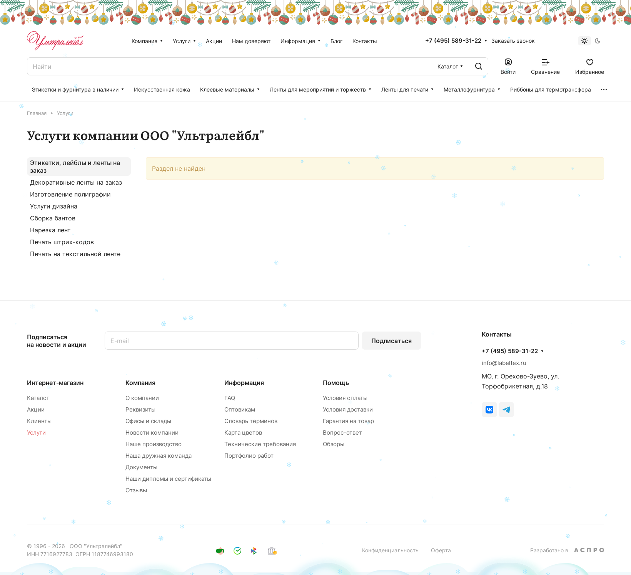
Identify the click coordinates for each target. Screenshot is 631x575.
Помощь (336, 383)
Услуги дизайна (53, 206)
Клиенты (39, 421)
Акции (36, 409)
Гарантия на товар (348, 421)
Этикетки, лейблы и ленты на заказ (75, 166)
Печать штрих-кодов (62, 242)
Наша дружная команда (158, 455)
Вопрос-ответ (342, 432)
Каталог (38, 398)
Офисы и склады (148, 421)
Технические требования (260, 444)
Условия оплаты (345, 398)
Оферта (441, 550)
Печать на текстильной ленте (75, 254)
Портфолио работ (249, 455)
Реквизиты (140, 409)
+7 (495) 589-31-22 (453, 40)
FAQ (229, 398)
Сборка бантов (52, 218)
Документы (141, 467)
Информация (244, 383)
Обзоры (333, 444)
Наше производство (153, 444)
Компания (140, 383)
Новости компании (152, 432)
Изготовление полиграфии (70, 194)
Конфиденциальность (390, 550)
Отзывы (136, 490)
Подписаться (391, 341)
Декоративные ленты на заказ (76, 182)
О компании (142, 398)
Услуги (36, 432)
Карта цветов (243, 432)
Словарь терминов (250, 421)
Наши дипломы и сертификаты (168, 478)
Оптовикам (239, 409)
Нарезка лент (50, 230)
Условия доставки (348, 409)
